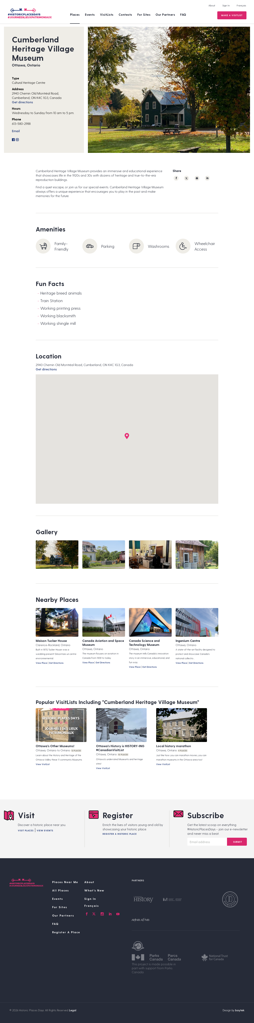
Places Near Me (65, 882)
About (212, 5)
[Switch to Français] (105, 906)
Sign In (226, 5)
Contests (125, 14)
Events (90, 14)
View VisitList (43, 764)
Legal (72, 1010)
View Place (41, 663)
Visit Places (26, 830)
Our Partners (165, 14)
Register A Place (66, 932)
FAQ (183, 14)
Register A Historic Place (120, 834)
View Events (45, 830)
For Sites (144, 14)
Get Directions (56, 663)
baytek (239, 1010)
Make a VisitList (231, 15)
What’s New (94, 890)
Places (75, 14)
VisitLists (107, 14)
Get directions (22, 102)
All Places (60, 890)
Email (16, 131)
